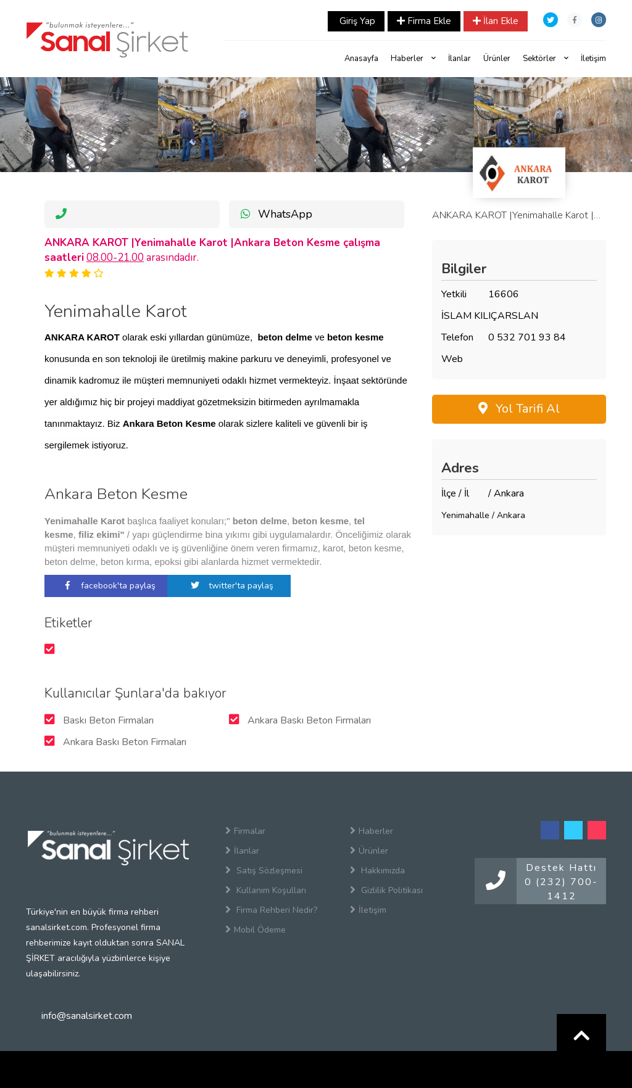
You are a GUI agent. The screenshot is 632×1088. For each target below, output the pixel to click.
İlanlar (459, 58)
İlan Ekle (495, 21)
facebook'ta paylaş (106, 585)
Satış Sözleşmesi (263, 870)
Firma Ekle (424, 21)
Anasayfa (361, 58)
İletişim (593, 58)
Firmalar (245, 831)
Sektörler (545, 58)
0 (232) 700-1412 (561, 889)
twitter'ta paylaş (229, 585)
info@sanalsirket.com (86, 1016)
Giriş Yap (356, 21)
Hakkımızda (377, 870)
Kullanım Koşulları (265, 890)
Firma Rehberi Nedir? (271, 910)
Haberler (413, 58)
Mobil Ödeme (255, 929)
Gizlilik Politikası (386, 890)
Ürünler (496, 58)
